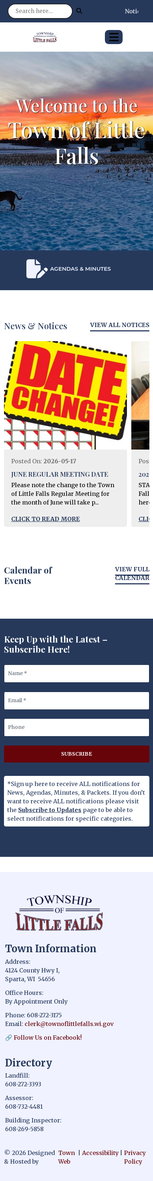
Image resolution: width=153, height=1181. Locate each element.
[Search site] (40, 11)
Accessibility (100, 1152)
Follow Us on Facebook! (48, 1037)
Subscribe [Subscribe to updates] (76, 754)
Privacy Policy (135, 1157)
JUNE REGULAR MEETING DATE (59, 474)
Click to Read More (45, 519)
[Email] (76, 701)
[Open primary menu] (114, 37)
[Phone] (76, 727)
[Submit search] (79, 11)
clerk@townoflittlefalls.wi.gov (69, 1023)
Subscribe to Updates (49, 809)
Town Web (66, 1157)
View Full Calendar (132, 573)
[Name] (76, 674)
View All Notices (119, 324)
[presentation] (7, 270)
